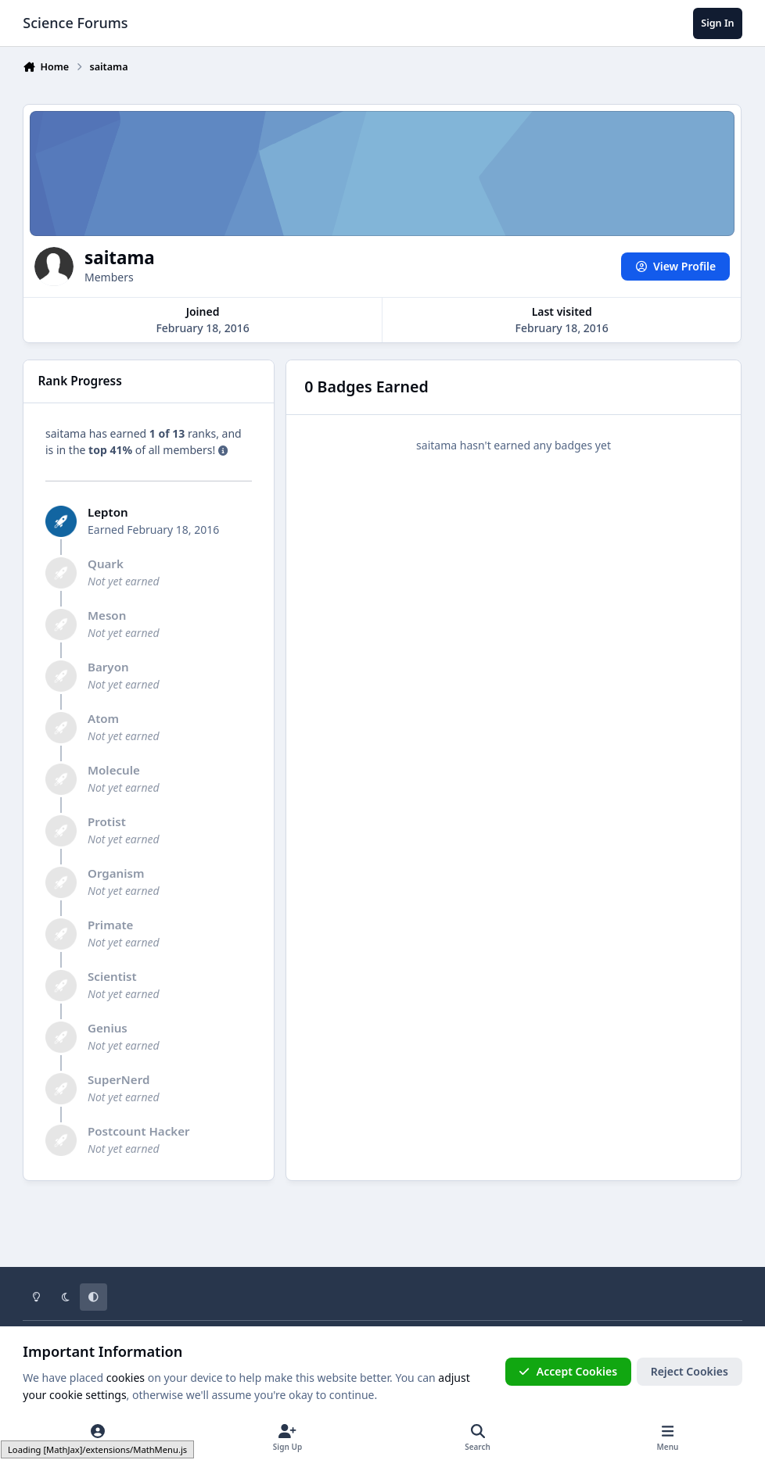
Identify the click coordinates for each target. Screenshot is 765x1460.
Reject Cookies (689, 1371)
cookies (125, 1377)
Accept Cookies (568, 1371)
